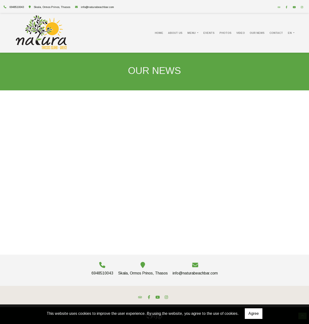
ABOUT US (175, 32)
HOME (159, 32)
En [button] (290, 32)
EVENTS (209, 32)
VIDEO (240, 32)
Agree (253, 313)
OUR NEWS (257, 32)
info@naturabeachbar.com (97, 7)
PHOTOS (225, 32)
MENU (191, 32)
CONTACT (276, 32)
